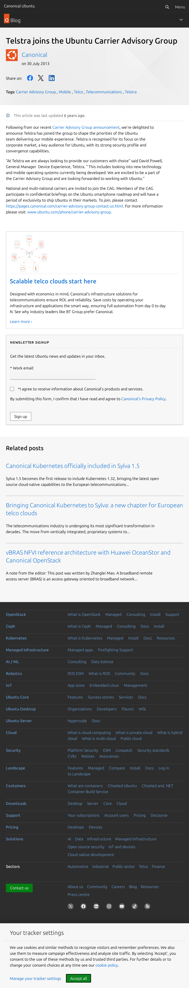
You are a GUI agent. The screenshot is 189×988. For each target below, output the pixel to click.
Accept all (78, 978)
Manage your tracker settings (35, 978)
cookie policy (106, 965)
